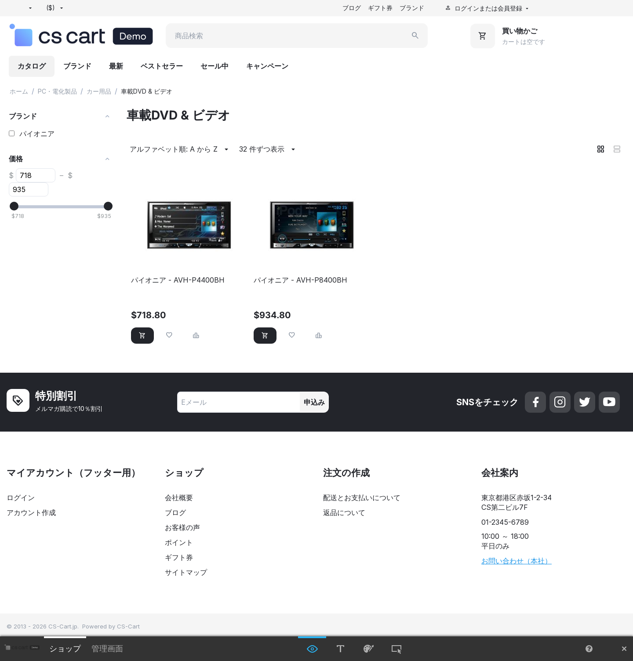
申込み (314, 402)
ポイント (179, 542)
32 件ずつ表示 (268, 149)
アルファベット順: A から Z (180, 149)
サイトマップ (186, 572)
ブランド (412, 7)
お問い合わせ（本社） (516, 560)
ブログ (351, 7)
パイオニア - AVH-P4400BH (178, 280)
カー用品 (99, 91)
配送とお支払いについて (361, 497)
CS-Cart (128, 626)
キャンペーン (267, 66)
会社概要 (179, 497)
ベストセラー (162, 66)
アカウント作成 (31, 512)
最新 (116, 66)
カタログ (32, 66)
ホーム (19, 91)
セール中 (214, 66)
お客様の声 (182, 527)
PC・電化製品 (57, 91)
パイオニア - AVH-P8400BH (300, 280)
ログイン (21, 497)
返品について (344, 512)
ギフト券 (380, 7)
